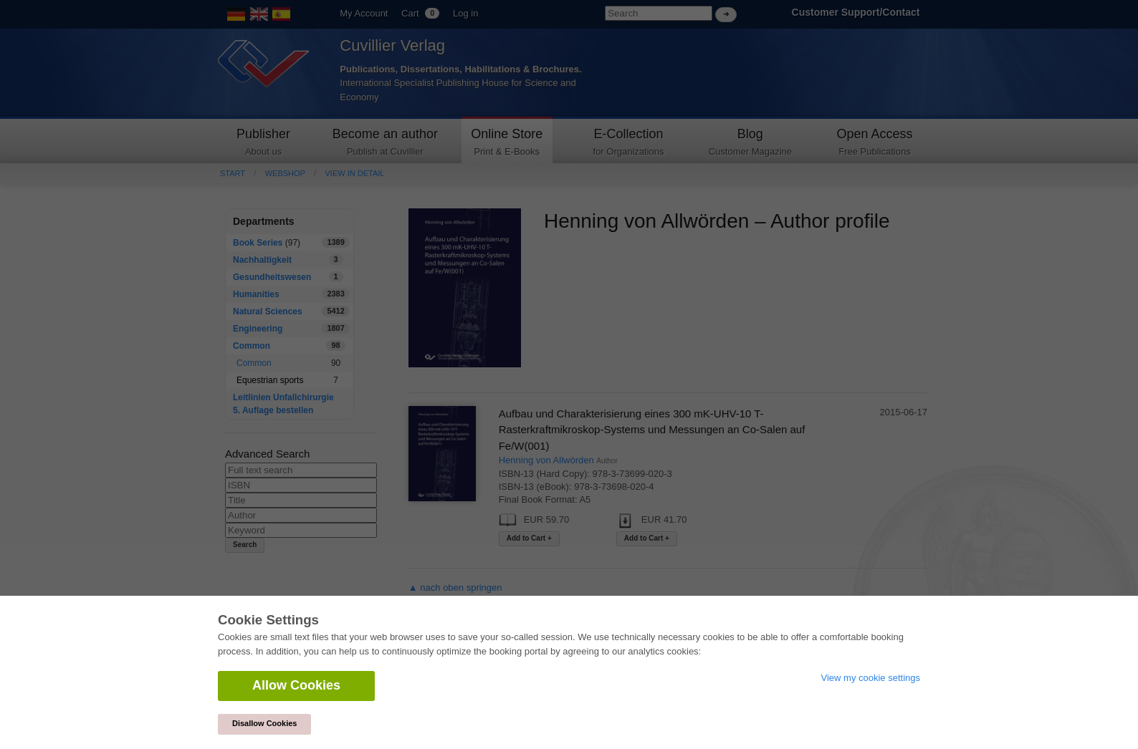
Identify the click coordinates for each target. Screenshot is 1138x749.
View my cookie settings (871, 677)
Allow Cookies (296, 685)
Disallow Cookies (264, 723)
